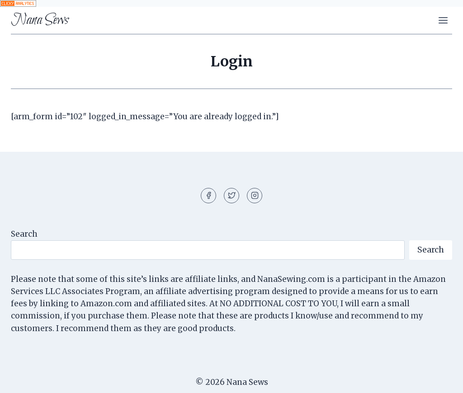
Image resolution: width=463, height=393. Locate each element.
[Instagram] (254, 195)
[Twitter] (231, 195)
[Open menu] (443, 20)
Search (24, 234)
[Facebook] (208, 195)
